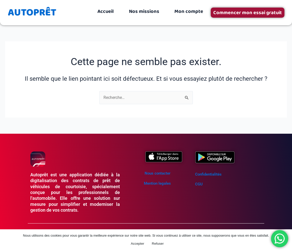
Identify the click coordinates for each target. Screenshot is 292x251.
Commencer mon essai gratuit (247, 13)
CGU (199, 184)
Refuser (158, 243)
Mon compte (188, 11)
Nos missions (144, 11)
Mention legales (157, 183)
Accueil (105, 11)
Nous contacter (157, 173)
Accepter (137, 243)
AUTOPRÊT (32, 13)
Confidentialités (208, 174)
